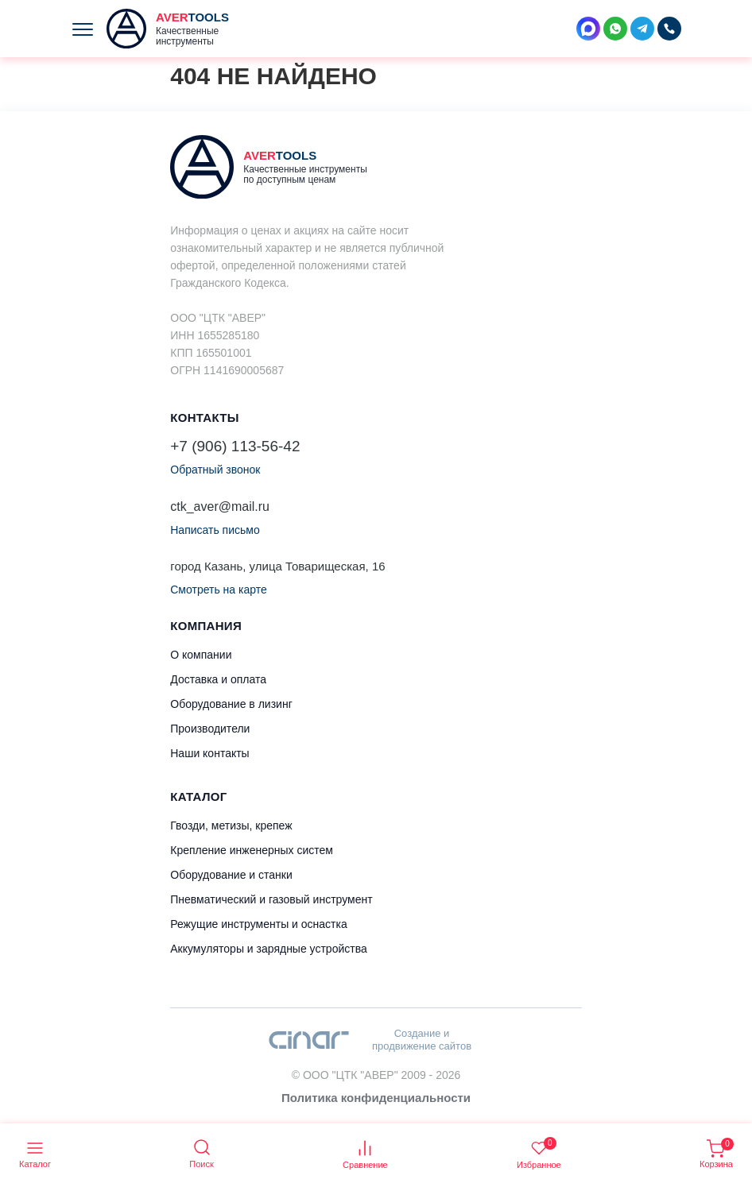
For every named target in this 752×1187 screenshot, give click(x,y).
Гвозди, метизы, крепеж (231, 825)
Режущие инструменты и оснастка (258, 924)
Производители (210, 728)
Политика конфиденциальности (376, 1097)
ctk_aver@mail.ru (219, 506)
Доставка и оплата (218, 679)
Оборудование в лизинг (231, 704)
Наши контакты (209, 753)
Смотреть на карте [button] (218, 589)
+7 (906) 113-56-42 (235, 446)
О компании (200, 654)
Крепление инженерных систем (251, 850)
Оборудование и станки (231, 874)
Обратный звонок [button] (215, 469)
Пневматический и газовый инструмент (271, 899)
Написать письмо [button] (214, 530)
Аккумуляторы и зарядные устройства (268, 948)
